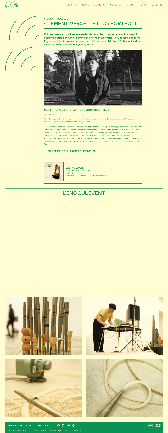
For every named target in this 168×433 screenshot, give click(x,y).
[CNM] (150, 425)
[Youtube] (68, 425)
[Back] (48, 19)
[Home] (12, 5)
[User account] (157, 5)
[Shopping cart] (161, 5)
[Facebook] (58, 425)
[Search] (153, 5)
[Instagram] (63, 425)
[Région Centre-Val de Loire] (158, 425)
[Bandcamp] (73, 425)
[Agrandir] (43, 326)
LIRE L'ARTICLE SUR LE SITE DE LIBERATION (71, 151)
